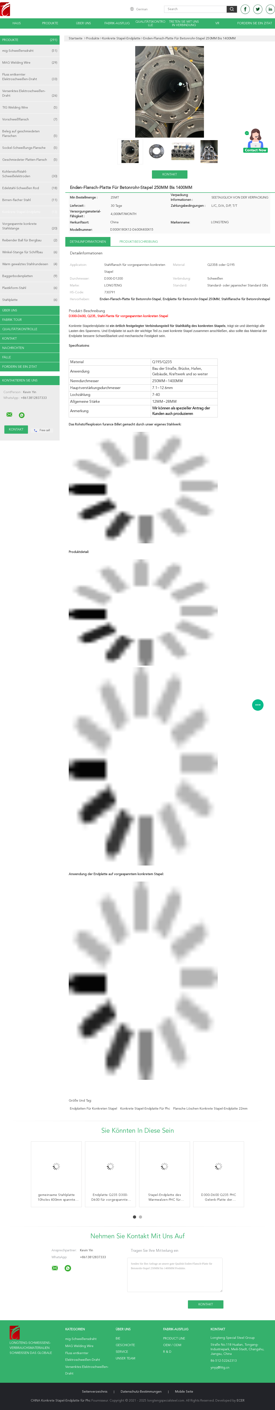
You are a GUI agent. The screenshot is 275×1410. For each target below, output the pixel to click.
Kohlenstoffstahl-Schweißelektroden (29, 174)
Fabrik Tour (12, 319)
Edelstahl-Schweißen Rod (29, 188)
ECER (241, 1400)
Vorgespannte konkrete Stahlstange (29, 226)
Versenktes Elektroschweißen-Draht (29, 94)
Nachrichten (13, 348)
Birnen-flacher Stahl (29, 200)
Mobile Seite (184, 1391)
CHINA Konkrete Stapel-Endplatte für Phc (61, 1400)
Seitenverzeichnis (94, 1391)
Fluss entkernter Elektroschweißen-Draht (29, 77)
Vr (217, 23)
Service (122, 1351)
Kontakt (9, 338)
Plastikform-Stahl (29, 288)
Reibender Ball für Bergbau (29, 240)
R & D (167, 1351)
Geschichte (125, 1345)
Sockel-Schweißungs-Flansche (29, 148)
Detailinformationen (88, 241)
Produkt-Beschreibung (139, 241)
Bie (118, 1338)
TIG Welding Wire (29, 107)
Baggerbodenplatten (29, 276)
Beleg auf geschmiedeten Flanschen (29, 134)
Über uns (83, 23)
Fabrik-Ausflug (117, 23)
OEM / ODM (172, 1345)
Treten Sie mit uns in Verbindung (184, 23)
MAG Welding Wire (29, 62)
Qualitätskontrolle (150, 23)
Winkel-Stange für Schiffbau (29, 252)
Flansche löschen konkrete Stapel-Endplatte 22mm (210, 1108)
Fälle (6, 357)
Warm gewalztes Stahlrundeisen (29, 264)
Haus (17, 23)
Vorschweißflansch (29, 119)
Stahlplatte (29, 300)
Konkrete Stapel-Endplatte (29, 212)
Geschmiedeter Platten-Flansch (29, 160)
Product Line (174, 1338)
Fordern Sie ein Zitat (254, 23)
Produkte (50, 23)
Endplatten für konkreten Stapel (93, 1108)
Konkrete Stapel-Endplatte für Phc (145, 1108)
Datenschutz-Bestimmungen (141, 1391)
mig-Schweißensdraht (29, 51)
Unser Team (125, 1358)
